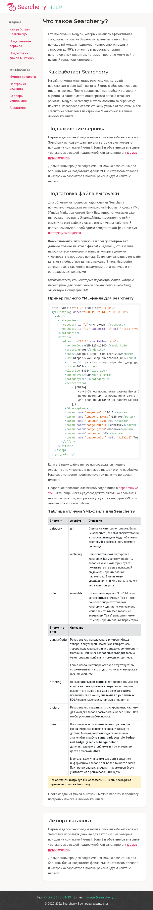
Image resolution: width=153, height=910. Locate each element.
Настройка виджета (18, 86)
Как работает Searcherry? (20, 31)
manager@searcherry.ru (100, 897)
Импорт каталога (23, 77)
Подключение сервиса (20, 43)
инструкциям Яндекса (64, 233)
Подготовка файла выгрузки (22, 55)
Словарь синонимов (18, 98)
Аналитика (18, 108)
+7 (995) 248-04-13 (57, 897)
